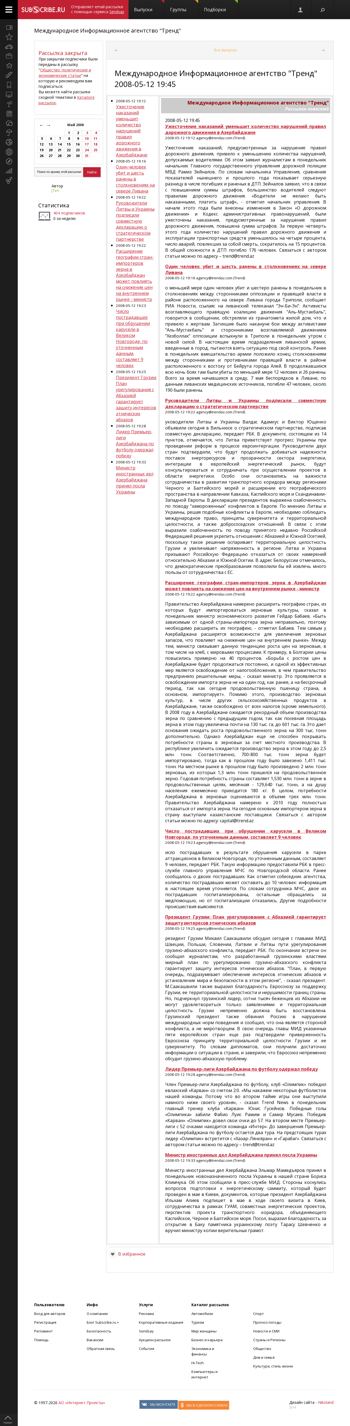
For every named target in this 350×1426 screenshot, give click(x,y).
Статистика (53, 205)
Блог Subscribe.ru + (103, 1322)
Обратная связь (101, 1348)
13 (50, 144)
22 (69, 150)
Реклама (146, 1313)
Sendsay (146, 1331)
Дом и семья (264, 1357)
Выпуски (149, 6)
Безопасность (99, 1331)
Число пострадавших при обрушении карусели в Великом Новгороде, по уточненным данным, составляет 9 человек (133, 338)
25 (95, 150)
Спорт (258, 1313)
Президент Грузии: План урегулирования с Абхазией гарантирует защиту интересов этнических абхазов (136, 398)
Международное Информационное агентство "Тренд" (107, 30)
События (146, 1348)
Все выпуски (225, 50)
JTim (55, 190)
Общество (262, 1348)
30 (78, 155)
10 (87, 138)
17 (87, 144)
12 (41, 144)
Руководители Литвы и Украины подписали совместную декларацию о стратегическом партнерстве (135, 221)
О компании (97, 1313)
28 (60, 155)
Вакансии (95, 1339)
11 (95, 138)
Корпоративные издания (161, 1322)
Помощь (41, 1339)
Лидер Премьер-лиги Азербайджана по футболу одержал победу (135, 444)
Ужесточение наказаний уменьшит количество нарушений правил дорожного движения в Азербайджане (131, 131)
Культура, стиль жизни (273, 1366)
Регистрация (45, 1322)
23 (78, 150)
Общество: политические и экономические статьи (65, 72)
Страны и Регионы (269, 1339)
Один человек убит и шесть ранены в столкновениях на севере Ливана (135, 179)
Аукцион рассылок (155, 1339)
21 (60, 150)
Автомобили (202, 1313)
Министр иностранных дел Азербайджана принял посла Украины (134, 480)
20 (50, 150)
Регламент (43, 1331)
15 (69, 144)
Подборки (221, 6)
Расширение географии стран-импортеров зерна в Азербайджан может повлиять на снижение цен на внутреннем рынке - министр (135, 275)
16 (78, 144)
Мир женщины (204, 1331)
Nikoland (326, 1402)
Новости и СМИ (266, 1331)
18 (95, 144)
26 (41, 155)
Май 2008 (75, 125)
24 (87, 150)
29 (69, 155)
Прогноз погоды (267, 1322)
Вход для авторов (49, 1313)
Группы (184, 6)
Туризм (197, 1322)
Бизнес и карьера (207, 1339)
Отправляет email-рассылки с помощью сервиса (97, 9)
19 (41, 150)
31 (87, 155)
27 (50, 155)
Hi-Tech (197, 1362)
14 (60, 144)
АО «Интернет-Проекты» (82, 1402)
